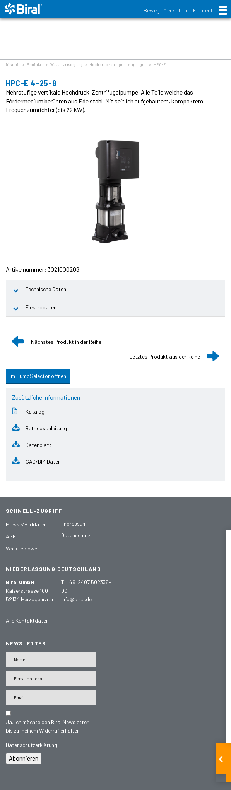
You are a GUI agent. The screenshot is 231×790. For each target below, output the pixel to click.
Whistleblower (22, 548)
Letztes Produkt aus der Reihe (164, 356)
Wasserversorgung (66, 64)
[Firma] (51, 678)
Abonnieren (23, 758)
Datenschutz (76, 535)
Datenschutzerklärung (31, 745)
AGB (11, 536)
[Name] (51, 659)
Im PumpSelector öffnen (38, 376)
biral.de (13, 64)
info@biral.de (76, 599)
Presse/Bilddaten (26, 524)
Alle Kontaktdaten (27, 620)
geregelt (139, 64)
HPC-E (160, 64)
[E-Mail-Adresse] (51, 697)
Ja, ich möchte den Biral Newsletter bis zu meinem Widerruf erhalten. (47, 726)
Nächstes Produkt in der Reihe (66, 341)
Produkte (35, 64)
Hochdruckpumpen (107, 64)
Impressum (74, 523)
